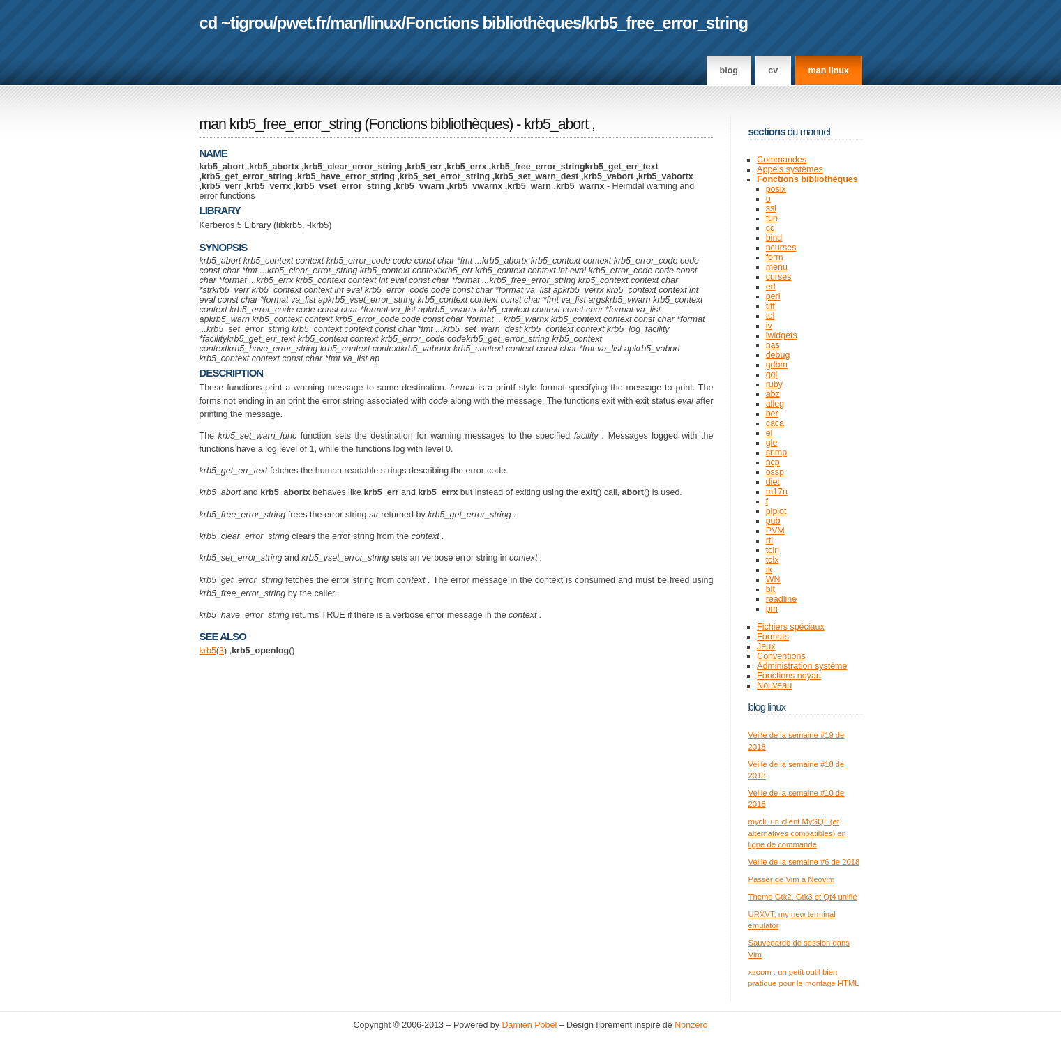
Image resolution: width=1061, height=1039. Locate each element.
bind (774, 238)
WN (773, 579)
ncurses (781, 247)
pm (772, 609)
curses (779, 277)
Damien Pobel (529, 1025)
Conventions (781, 656)
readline (781, 599)
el (769, 433)
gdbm (777, 365)
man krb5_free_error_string (280, 124)
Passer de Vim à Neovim (791, 879)
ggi (772, 374)
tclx (772, 560)
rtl (769, 540)
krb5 (208, 650)
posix (776, 189)
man (346, 22)
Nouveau (774, 685)
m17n (777, 491)
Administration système (802, 666)
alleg (775, 404)
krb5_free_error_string (666, 22)
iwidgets (781, 335)
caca (775, 423)
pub (773, 521)
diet (773, 482)
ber (772, 413)
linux (384, 22)
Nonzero (691, 1025)
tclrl (772, 550)
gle (772, 443)
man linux (828, 70)
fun (772, 218)
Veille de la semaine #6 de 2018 (804, 862)
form (774, 257)
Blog (729, 70)
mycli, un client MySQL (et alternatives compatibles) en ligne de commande (797, 833)
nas (773, 345)
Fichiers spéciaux (791, 627)
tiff (770, 306)
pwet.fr (301, 22)
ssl (771, 208)
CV (773, 70)
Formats (773, 637)
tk (769, 570)
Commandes (781, 160)
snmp (777, 452)
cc (770, 228)
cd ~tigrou (236, 22)
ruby (774, 384)
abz (773, 394)
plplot (776, 511)
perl (773, 296)
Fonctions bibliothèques (493, 22)
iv (769, 326)
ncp (773, 462)
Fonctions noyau (789, 676)
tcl (770, 316)
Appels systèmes (790, 169)
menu (777, 267)
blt (770, 589)
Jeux (766, 646)
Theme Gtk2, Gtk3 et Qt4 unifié (802, 897)
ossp (775, 472)
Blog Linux (767, 707)
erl (771, 286)
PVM (775, 531)
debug (778, 355)
